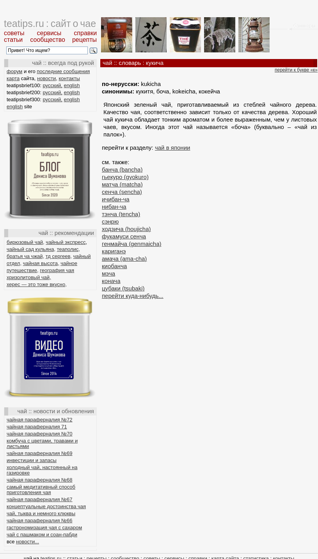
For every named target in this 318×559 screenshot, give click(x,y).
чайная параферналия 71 (37, 427)
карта (13, 78)
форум (14, 71)
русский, (52, 85)
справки (85, 33)
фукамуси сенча (124, 236)
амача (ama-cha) (124, 258)
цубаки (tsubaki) (123, 288)
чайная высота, (41, 263)
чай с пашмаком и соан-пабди (42, 535)
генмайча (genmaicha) (132, 243)
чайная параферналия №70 (40, 434)
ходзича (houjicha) (126, 229)
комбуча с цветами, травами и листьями (42, 443)
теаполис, (68, 249)
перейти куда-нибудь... (132, 295)
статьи (13, 39)
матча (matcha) (122, 184)
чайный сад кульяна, (31, 249)
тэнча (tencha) (121, 214)
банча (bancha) (122, 169)
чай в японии (172, 147)
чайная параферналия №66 (40, 520)
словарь (130, 62)
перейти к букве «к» (296, 70)
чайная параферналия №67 (40, 499)
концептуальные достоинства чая (46, 506)
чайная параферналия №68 (40, 480)
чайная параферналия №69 (40, 453)
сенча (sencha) (122, 191)
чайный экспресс (65, 242)
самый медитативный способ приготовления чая (41, 489)
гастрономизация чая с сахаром (44, 527)
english (72, 85)
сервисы (49, 33)
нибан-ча (114, 206)
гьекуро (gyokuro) (125, 177)
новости (46, 78)
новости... (27, 542)
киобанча (114, 266)
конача (111, 281)
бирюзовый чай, (25, 242)
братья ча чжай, (25, 256)
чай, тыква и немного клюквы (41, 513)
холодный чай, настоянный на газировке (42, 470)
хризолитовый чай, (29, 277)
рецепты (84, 39)
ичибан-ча (116, 199)
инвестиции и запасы (32, 460)
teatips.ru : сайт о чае (50, 23)
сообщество (47, 39)
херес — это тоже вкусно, (37, 284)
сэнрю (110, 221)
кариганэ (114, 251)
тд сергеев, (59, 256)
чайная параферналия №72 (40, 420)
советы (14, 33)
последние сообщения (63, 71)
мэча (108, 273)
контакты (69, 78)
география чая (57, 270)
